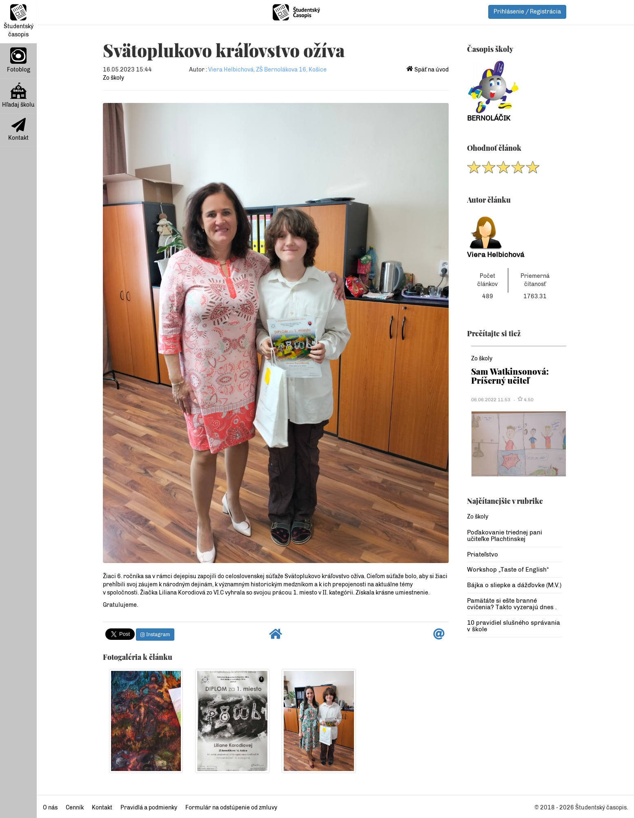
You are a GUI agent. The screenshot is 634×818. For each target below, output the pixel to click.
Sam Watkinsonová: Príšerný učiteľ (510, 376)
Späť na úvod (428, 69)
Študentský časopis (18, 21)
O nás (50, 807)
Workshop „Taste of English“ (508, 569)
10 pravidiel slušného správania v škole (513, 626)
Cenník (75, 807)
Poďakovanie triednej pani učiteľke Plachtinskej (504, 536)
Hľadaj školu (18, 95)
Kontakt (18, 129)
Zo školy (113, 77)
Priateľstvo (482, 554)
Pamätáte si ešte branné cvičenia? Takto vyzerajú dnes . (512, 604)
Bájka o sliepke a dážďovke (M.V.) (514, 585)
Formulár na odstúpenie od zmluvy (231, 807)
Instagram (155, 634)
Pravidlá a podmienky (148, 807)
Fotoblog (18, 60)
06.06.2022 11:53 (490, 399)
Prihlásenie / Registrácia (527, 11)
